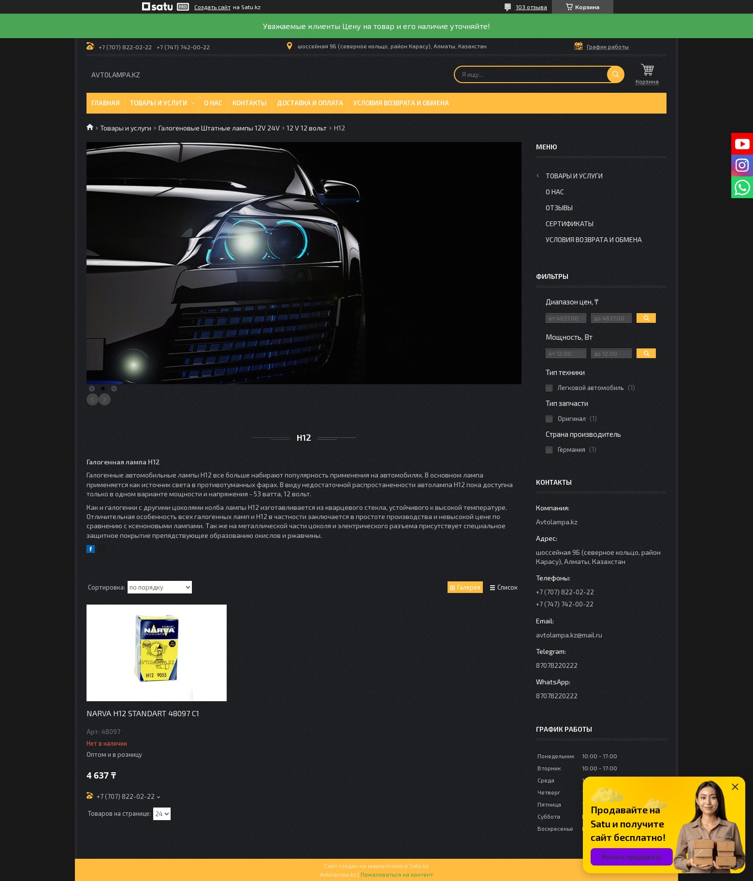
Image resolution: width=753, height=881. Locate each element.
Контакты (249, 103)
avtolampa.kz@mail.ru (569, 635)
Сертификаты (570, 223)
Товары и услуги (158, 103)
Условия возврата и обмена (401, 103)
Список (507, 587)
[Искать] (615, 74)
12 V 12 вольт (307, 128)
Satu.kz (419, 865)
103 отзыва (531, 6)
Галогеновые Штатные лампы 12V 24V (219, 128)
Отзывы (559, 207)
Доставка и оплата (310, 103)
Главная (105, 103)
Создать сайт (212, 6)
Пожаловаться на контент (397, 874)
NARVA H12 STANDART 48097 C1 (143, 713)
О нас (213, 103)
